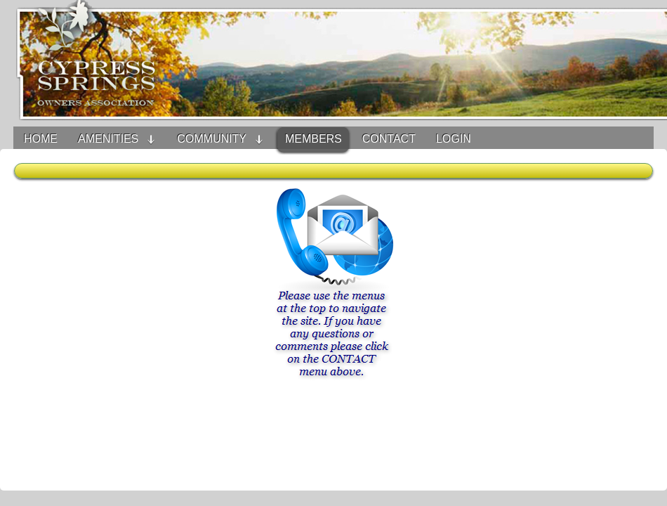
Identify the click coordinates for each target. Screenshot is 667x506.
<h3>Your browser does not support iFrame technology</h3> (333, 326)
